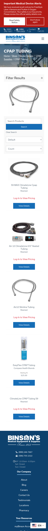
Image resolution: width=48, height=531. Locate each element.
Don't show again (35, 21)
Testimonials (24, 500)
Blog (24, 485)
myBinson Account (24, 526)
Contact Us (32, 30)
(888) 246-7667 (8, 30)
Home (7, 56)
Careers (24, 490)
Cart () (41, 30)
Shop (14, 56)
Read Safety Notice (14, 21)
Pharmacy (24, 510)
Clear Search (11, 132)
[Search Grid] (23, 121)
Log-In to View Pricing (24, 198)
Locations (24, 505)
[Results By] (24, 149)
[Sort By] (24, 140)
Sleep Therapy (26, 56)
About (24, 480)
